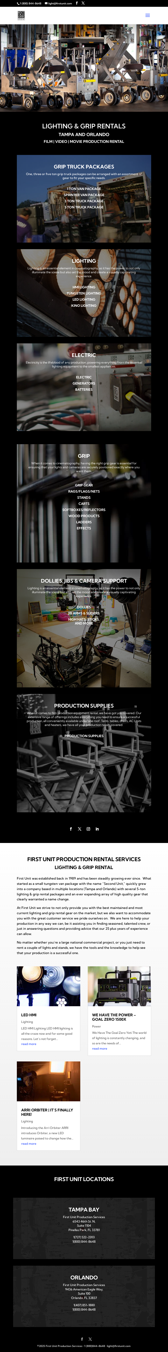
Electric (84, 377)
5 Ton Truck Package (84, 207)
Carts (84, 504)
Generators (84, 383)
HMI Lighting (84, 287)
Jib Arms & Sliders (84, 613)
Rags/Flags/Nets (84, 491)
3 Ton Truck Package (84, 201)
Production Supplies (84, 736)
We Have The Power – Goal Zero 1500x (114, 1017)
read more (28, 1044)
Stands (84, 497)
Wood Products (84, 516)
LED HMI (29, 1015)
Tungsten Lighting (84, 293)
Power (96, 1026)
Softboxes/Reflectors (83, 510)
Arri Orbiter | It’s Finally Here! (47, 1112)
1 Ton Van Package (84, 189)
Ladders (84, 522)
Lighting (27, 1022)
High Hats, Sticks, (84, 619)
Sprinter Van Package (84, 195)
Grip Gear (84, 485)
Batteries (84, 389)
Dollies (84, 607)
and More (84, 623)
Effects (84, 528)
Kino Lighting (83, 305)
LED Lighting (84, 299)
